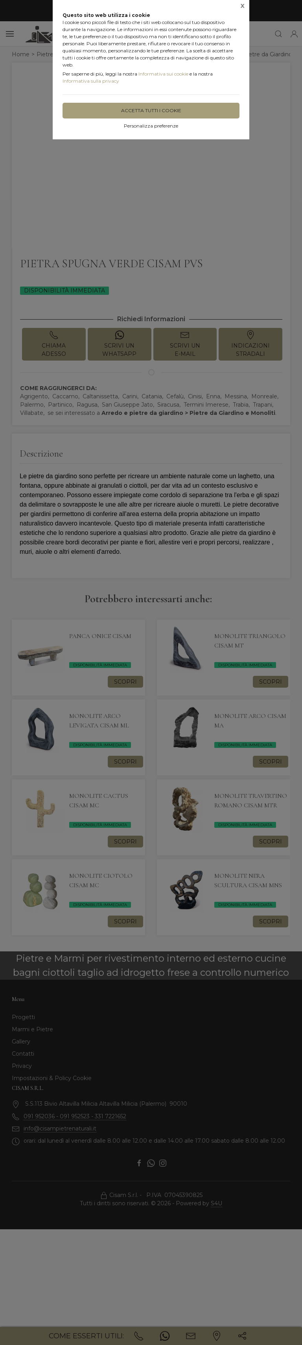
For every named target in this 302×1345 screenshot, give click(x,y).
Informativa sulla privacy (91, 81)
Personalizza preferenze (151, 126)
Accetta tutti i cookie (151, 110)
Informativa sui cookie (163, 74)
